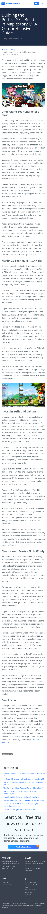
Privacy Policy (6, 882)
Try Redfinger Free (27, 846)
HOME (5, 50)
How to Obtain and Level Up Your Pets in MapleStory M (23, 800)
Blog (13, 50)
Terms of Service (7, 885)
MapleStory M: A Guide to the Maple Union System (21, 797)
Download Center (30, 882)
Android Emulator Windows (10, 864)
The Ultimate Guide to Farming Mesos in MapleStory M (23, 788)
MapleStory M (7, 754)
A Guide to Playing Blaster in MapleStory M (19, 809)
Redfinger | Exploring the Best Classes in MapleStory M (23, 779)
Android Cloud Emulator (9, 861)
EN (43, 3)
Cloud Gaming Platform (9, 866)
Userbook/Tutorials (31, 885)
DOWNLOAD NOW (7, 869)
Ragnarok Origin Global (32, 868)
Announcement (30, 890)
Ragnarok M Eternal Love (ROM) (35, 861)
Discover (28, 895)
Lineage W (28, 871)
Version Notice (29, 892)
